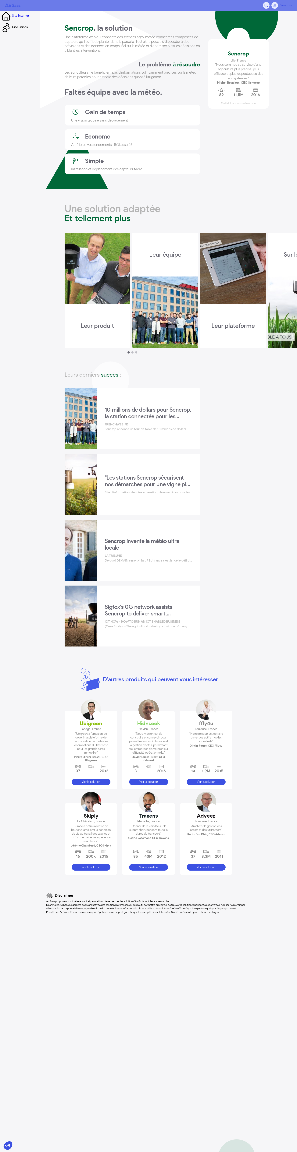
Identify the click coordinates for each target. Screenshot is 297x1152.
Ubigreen (91, 618)
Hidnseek (148, 618)
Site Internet (14, 15)
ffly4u (206, 618)
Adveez (206, 710)
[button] (91, 636)
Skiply (91, 710)
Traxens (148, 710)
